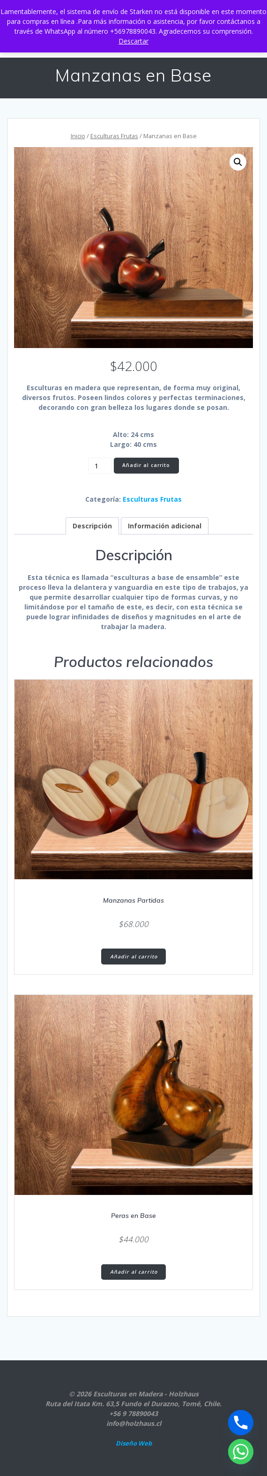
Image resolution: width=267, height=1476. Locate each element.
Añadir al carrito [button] (133, 956)
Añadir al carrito (146, 465)
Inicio (78, 136)
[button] (238, 162)
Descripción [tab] (92, 525)
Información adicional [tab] (164, 525)
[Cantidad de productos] (100, 466)
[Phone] (240, 1422)
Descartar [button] (133, 41)
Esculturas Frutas (114, 136)
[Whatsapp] (240, 1451)
